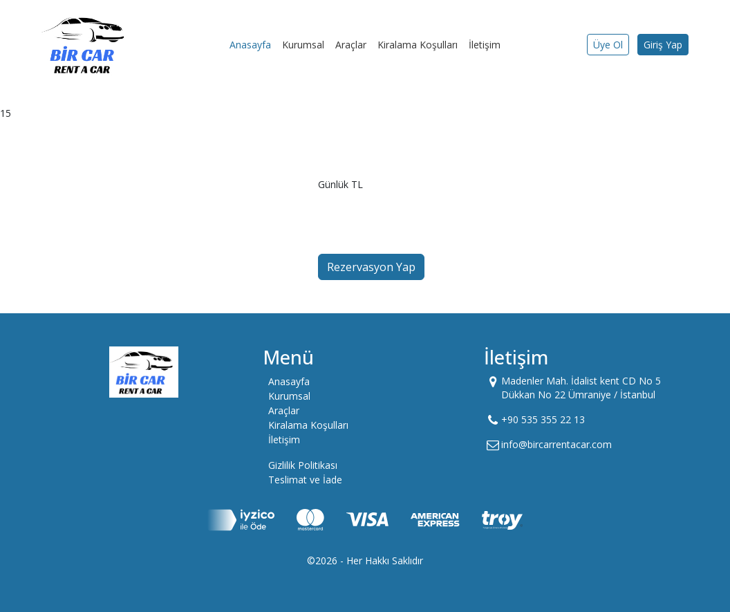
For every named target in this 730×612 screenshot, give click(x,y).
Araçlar (350, 44)
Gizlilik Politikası (302, 465)
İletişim (484, 44)
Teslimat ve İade (305, 479)
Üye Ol (608, 44)
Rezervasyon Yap (371, 267)
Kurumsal (303, 44)
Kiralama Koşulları (417, 44)
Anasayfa (250, 44)
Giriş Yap (663, 44)
